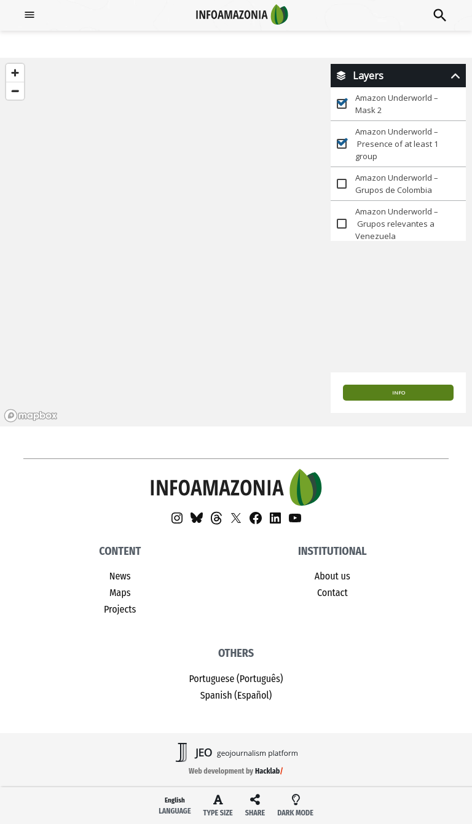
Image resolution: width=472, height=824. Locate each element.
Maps (120, 592)
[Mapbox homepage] (31, 416)
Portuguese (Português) (236, 679)
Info (398, 392)
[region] (236, 242)
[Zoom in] (15, 73)
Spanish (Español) (236, 695)
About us (332, 576)
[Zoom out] (15, 91)
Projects (120, 609)
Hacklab (267, 771)
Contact (332, 592)
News (120, 576)
